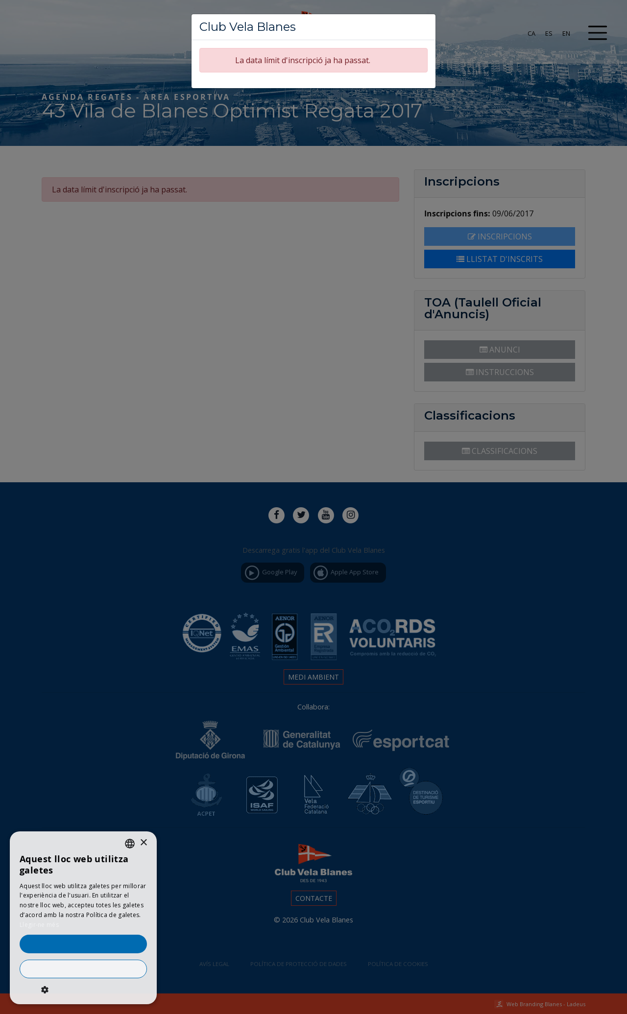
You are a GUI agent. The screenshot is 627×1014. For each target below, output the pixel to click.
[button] (83, 989)
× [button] (143, 843)
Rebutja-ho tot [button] (83, 969)
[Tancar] (424, 24)
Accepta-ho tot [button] (83, 944)
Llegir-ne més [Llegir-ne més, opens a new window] (39, 924)
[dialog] (83, 917)
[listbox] (130, 844)
